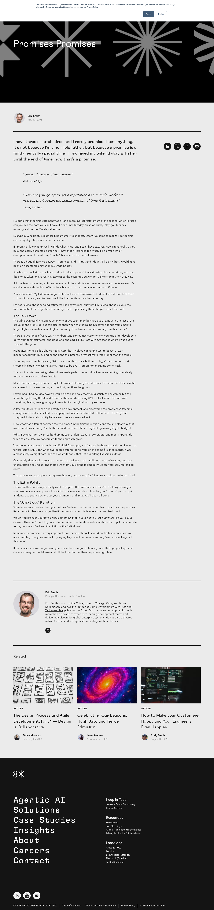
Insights (34, 830)
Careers (31, 850)
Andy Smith (158, 735)
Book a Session (114, 808)
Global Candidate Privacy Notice (123, 830)
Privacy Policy (128, 906)
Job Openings (114, 826)
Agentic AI (39, 800)
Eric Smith (34, 116)
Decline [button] (161, 14)
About (26, 840)
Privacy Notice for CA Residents (123, 833)
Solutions (36, 810)
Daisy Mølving (32, 735)
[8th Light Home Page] (19, 773)
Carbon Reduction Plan (152, 906)
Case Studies (44, 820)
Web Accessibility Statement (100, 906)
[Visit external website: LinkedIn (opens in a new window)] (17, 895)
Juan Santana (95, 735)
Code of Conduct (71, 906)
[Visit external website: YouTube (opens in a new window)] (27, 895)
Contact (31, 861)
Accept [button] (148, 14)
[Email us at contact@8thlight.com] (36, 895)
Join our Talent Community (120, 804)
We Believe (112, 823)
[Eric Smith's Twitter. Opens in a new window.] (48, 630)
